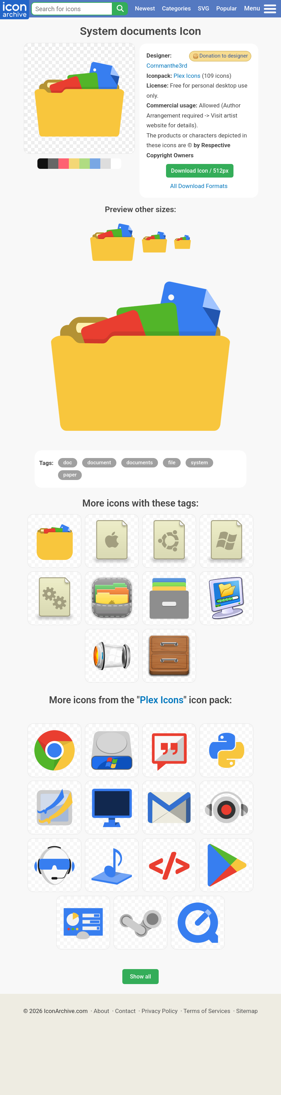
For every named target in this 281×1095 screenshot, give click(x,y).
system (199, 462)
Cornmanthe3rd (166, 65)
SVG (203, 8)
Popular (226, 8)
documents (140, 462)
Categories (176, 8)
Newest (145, 8)
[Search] (120, 8)
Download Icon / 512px (199, 170)
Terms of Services (206, 1010)
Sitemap (247, 1010)
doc (67, 462)
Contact (125, 1010)
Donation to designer (223, 56)
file (171, 462)
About (101, 1010)
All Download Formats (199, 185)
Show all (140, 976)
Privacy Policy (160, 1010)
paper (70, 475)
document (99, 462)
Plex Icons (187, 75)
